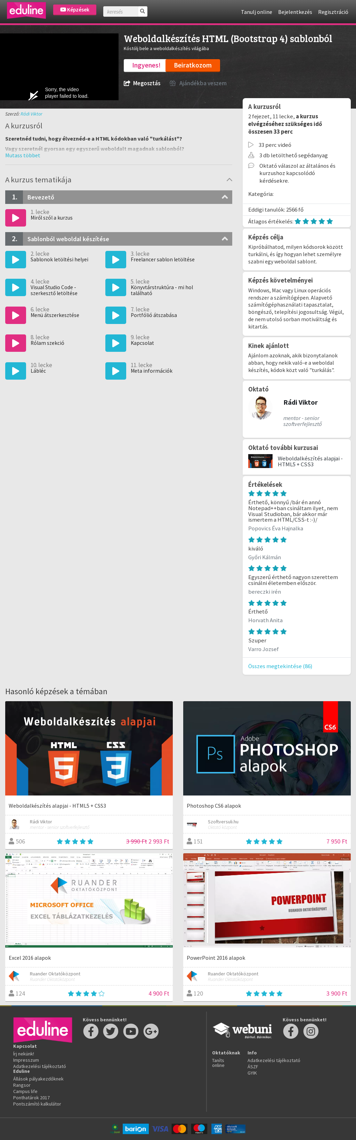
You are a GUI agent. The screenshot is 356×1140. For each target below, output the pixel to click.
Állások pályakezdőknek (38, 1079)
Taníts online (218, 1062)
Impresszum (26, 1060)
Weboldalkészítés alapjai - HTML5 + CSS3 (310, 461)
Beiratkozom (193, 65)
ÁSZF (253, 1066)
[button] (22, 155)
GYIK (252, 1073)
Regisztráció (333, 11)
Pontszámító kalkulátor (37, 1104)
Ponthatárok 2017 (31, 1097)
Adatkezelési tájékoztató (39, 1066)
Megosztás (142, 83)
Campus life (25, 1091)
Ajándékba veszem (198, 83)
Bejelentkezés (295, 11)
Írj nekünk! (23, 1054)
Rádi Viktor (31, 114)
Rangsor (22, 1085)
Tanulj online (256, 11)
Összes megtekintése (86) (280, 666)
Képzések (74, 9)
